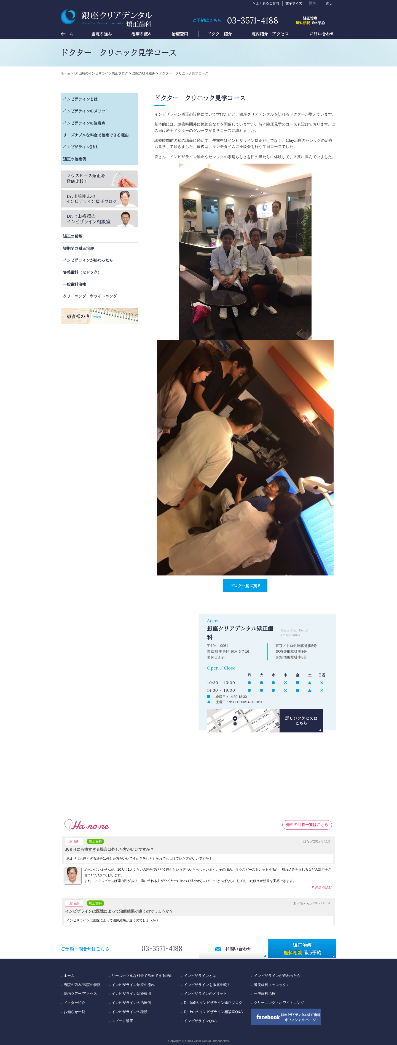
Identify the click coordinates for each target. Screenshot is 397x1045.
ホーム (67, 34)
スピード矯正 (122, 1021)
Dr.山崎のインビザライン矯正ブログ (101, 73)
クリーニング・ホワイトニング (90, 296)
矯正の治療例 (74, 158)
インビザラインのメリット (86, 110)
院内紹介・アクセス (270, 34)
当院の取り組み (143, 73)
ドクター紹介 (219, 34)
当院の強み (101, 34)
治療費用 (179, 34)
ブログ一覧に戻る (245, 585)
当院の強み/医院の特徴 (82, 985)
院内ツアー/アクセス (80, 993)
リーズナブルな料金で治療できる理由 (95, 134)
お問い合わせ (321, 34)
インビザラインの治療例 (131, 1003)
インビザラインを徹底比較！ (207, 985)
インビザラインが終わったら (88, 260)
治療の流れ (141, 34)
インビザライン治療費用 (131, 993)
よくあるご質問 (267, 3)
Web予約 (310, 20)
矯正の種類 (72, 236)
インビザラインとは (80, 99)
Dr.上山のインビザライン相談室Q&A (213, 1012)
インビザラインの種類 (129, 1012)
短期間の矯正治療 (78, 248)
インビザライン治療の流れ (133, 985)
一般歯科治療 (74, 284)
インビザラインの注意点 (84, 123)
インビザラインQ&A (200, 1021)
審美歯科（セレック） (82, 272)
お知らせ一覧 (74, 1012)
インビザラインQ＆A (80, 146)
